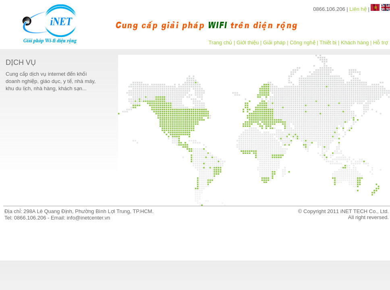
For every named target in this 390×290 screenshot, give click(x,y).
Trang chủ (220, 42)
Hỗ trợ (380, 42)
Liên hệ (357, 9)
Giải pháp (274, 42)
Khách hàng (355, 42)
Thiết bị (328, 42)
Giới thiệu (247, 42)
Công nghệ (302, 42)
